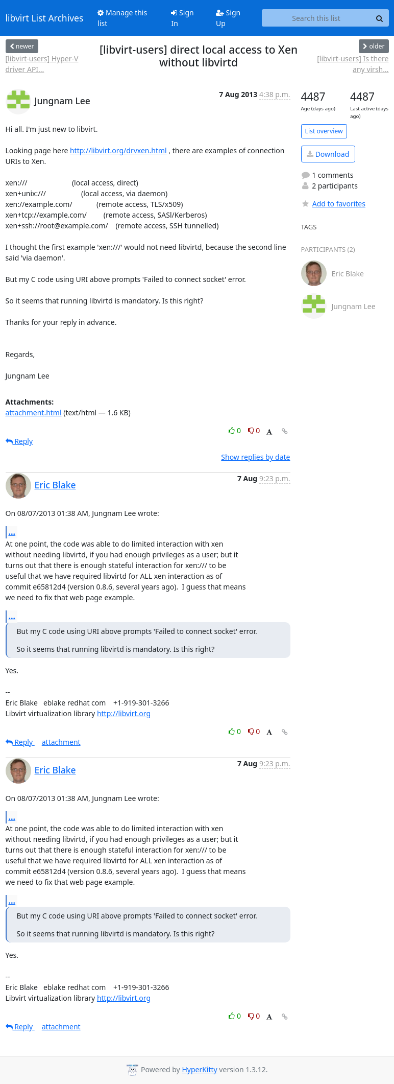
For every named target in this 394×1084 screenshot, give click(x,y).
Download (328, 154)
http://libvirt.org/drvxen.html (118, 150)
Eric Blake (55, 485)
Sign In (182, 18)
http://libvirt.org (124, 713)
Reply (19, 441)
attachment (61, 742)
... (12, 531)
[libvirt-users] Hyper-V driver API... (42, 64)
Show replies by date (255, 457)
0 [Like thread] (235, 430)
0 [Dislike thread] (254, 430)
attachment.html (34, 412)
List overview (324, 131)
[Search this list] (316, 18)
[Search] (380, 18)
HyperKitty (199, 1069)
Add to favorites (333, 203)
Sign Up (228, 18)
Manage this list (122, 18)
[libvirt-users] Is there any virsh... (352, 64)
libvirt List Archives (45, 18)
